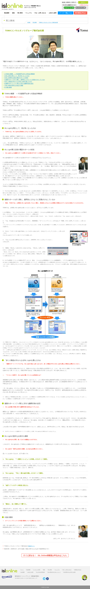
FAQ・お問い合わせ (40, 13)
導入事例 (20, 13)
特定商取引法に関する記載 (69, 572)
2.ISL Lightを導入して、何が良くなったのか (16, 76)
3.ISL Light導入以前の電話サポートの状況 (16, 77)
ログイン (83, 2)
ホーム (22, 569)
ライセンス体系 (36, 569)
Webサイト (31, 546)
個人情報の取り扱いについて (54, 572)
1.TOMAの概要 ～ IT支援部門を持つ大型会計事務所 (19, 74)
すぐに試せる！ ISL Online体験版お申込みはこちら (45, 555)
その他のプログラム (83, 4)
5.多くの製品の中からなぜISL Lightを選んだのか (18, 81)
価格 (13, 13)
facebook (47, 578)
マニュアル (28, 13)
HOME (28, 22)
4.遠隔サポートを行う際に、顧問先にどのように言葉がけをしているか (24, 79)
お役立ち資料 (52, 13)
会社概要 (23, 572)
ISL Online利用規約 (40, 572)
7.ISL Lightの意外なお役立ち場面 (13, 85)
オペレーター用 (69, 7)
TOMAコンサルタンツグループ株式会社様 (48, 22)
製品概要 (6, 13)
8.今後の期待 (8, 87)
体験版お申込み (80, 13)
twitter (44, 578)
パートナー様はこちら (65, 13)
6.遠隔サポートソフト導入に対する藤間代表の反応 (18, 83)
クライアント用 (80, 7)
